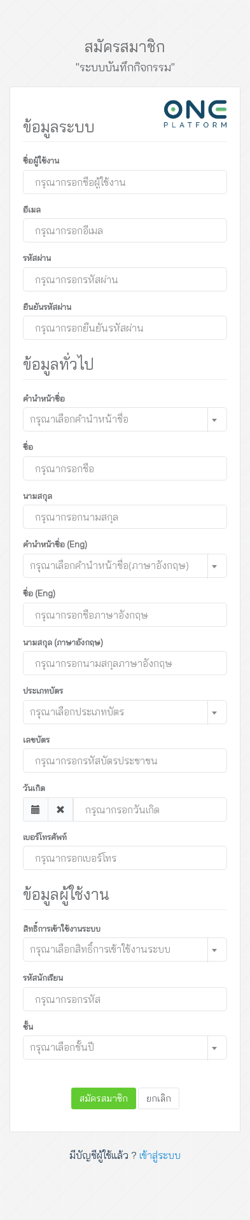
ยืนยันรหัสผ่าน (47, 307)
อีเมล (32, 209)
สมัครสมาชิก (104, 1098)
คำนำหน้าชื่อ (44, 398)
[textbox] (116, 419)
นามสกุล (37, 496)
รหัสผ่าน (37, 258)
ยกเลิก (158, 1098)
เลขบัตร (36, 739)
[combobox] (125, 419)
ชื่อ (28, 447)
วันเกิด (34, 788)
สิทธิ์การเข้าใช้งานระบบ (62, 928)
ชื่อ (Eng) (39, 593)
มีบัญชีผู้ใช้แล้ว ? (125, 1155)
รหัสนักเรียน (43, 977)
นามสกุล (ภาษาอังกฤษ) (63, 642)
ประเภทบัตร (43, 690)
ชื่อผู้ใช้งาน (41, 160)
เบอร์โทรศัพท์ (45, 837)
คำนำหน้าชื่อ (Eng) (55, 544)
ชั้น (28, 1026)
